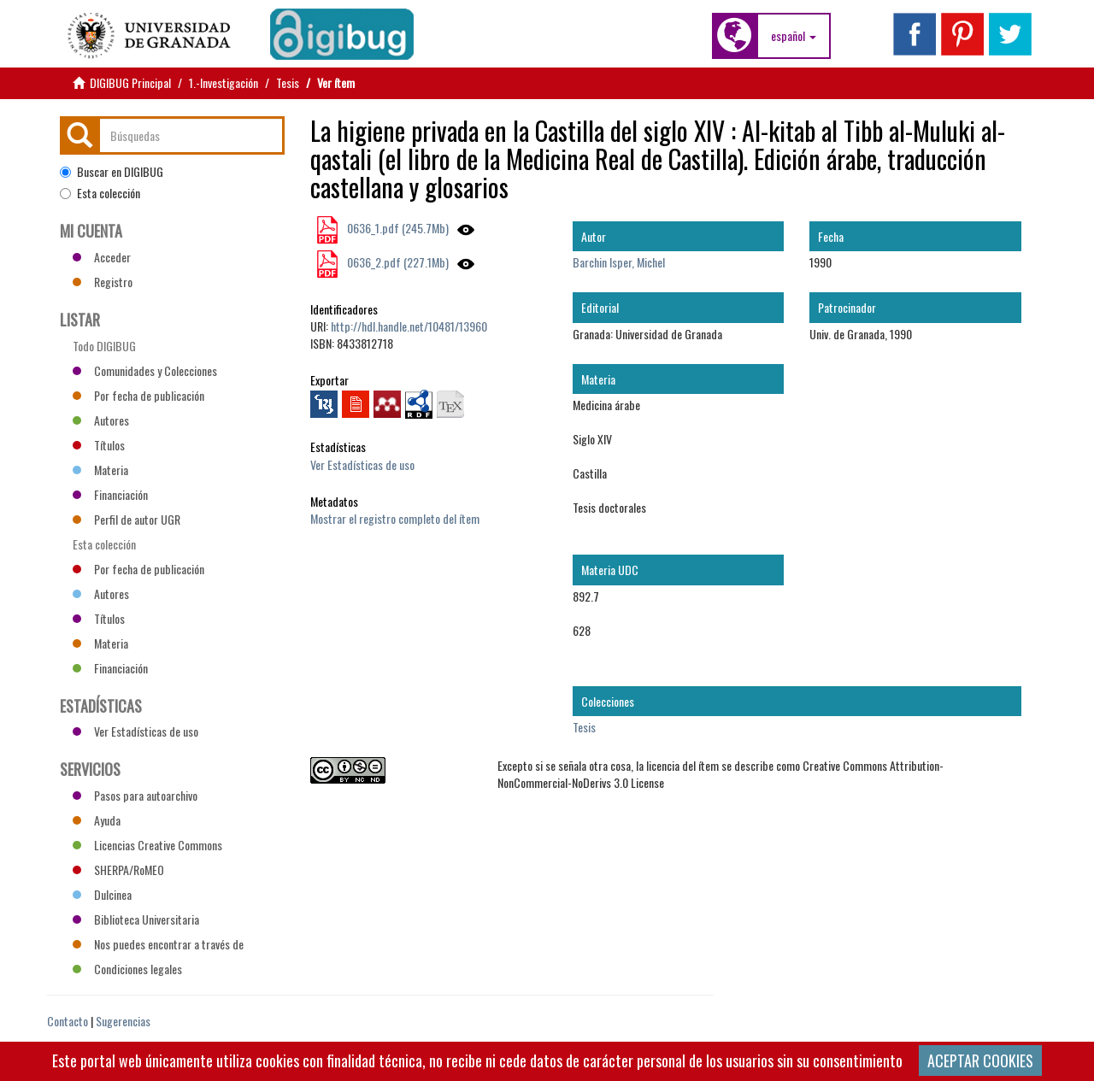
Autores (101, 420)
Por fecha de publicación (138, 395)
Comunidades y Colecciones (145, 370)
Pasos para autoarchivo (135, 795)
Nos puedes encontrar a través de (158, 944)
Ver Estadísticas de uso (362, 464)
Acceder (102, 257)
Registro (102, 282)
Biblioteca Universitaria (136, 919)
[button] (793, 36)
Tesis (287, 82)
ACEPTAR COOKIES (980, 1060)
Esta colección (100, 193)
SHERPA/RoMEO (118, 869)
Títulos (99, 445)
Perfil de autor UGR (126, 519)
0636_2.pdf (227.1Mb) (396, 262)
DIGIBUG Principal (130, 82)
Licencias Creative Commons (147, 845)
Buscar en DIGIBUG (111, 171)
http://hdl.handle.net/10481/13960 (409, 326)
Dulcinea (102, 894)
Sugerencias (123, 1021)
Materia (100, 470)
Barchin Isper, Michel (619, 262)
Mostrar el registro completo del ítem (394, 518)
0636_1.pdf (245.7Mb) (396, 228)
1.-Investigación (223, 82)
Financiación (110, 494)
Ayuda (97, 820)
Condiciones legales (127, 969)
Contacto (67, 1021)
